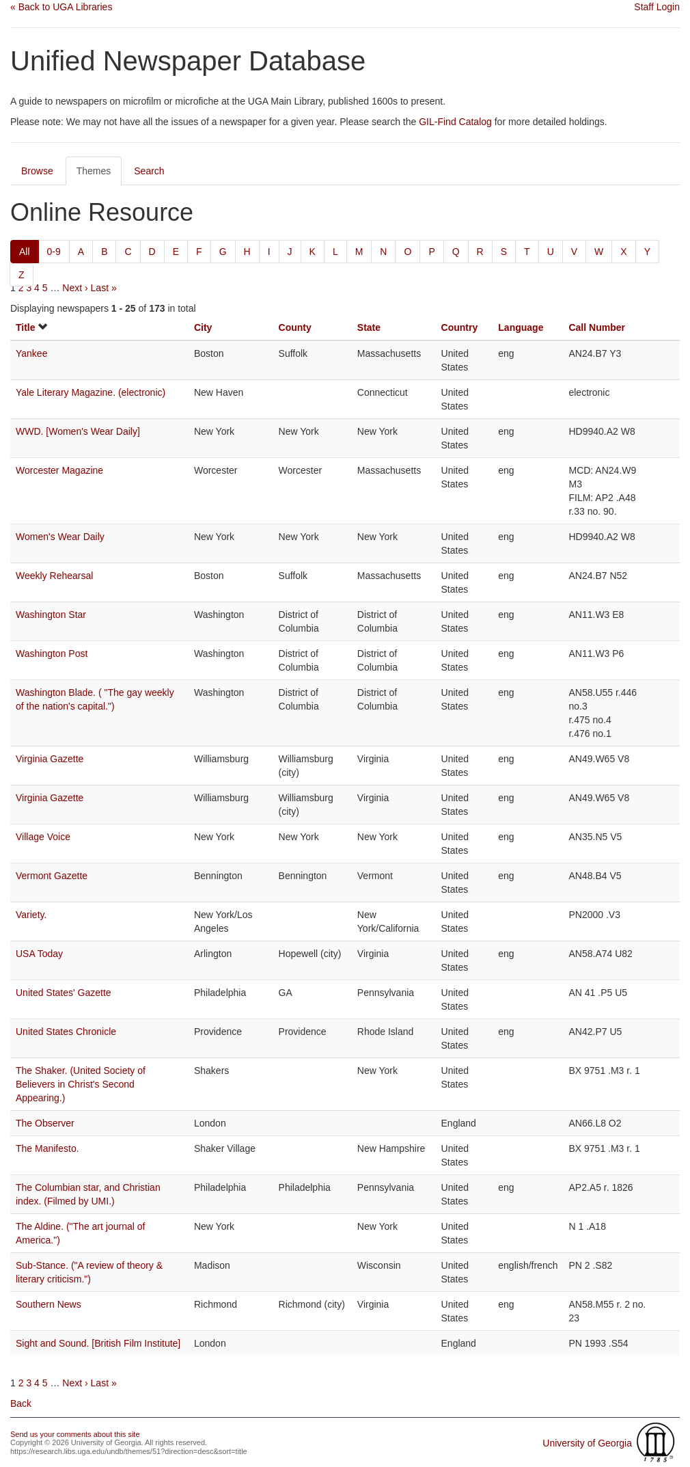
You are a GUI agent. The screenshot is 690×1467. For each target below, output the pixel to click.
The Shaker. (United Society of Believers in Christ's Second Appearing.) (81, 1084)
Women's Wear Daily (60, 536)
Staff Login (657, 6)
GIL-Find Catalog (455, 121)
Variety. (31, 914)
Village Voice (43, 836)
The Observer (45, 1123)
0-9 (54, 251)
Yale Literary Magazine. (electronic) (90, 392)
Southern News (48, 1304)
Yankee (31, 353)
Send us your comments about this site (75, 1434)
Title (26, 327)
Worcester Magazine (59, 470)
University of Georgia (587, 1443)
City (203, 327)
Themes (94, 170)
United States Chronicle (66, 1031)
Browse (37, 170)
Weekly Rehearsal (54, 575)
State (369, 327)
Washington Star (51, 614)
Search (149, 170)
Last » (104, 287)
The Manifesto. (47, 1148)
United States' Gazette (63, 992)
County (295, 327)
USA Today (39, 953)
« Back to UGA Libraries (61, 6)
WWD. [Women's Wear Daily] (78, 431)
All (24, 251)
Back (20, 1403)
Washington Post (51, 653)
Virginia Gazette (49, 758)
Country (459, 327)
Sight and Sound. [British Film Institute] (98, 1343)
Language (520, 327)
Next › (74, 287)
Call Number (596, 327)
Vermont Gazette (51, 875)
